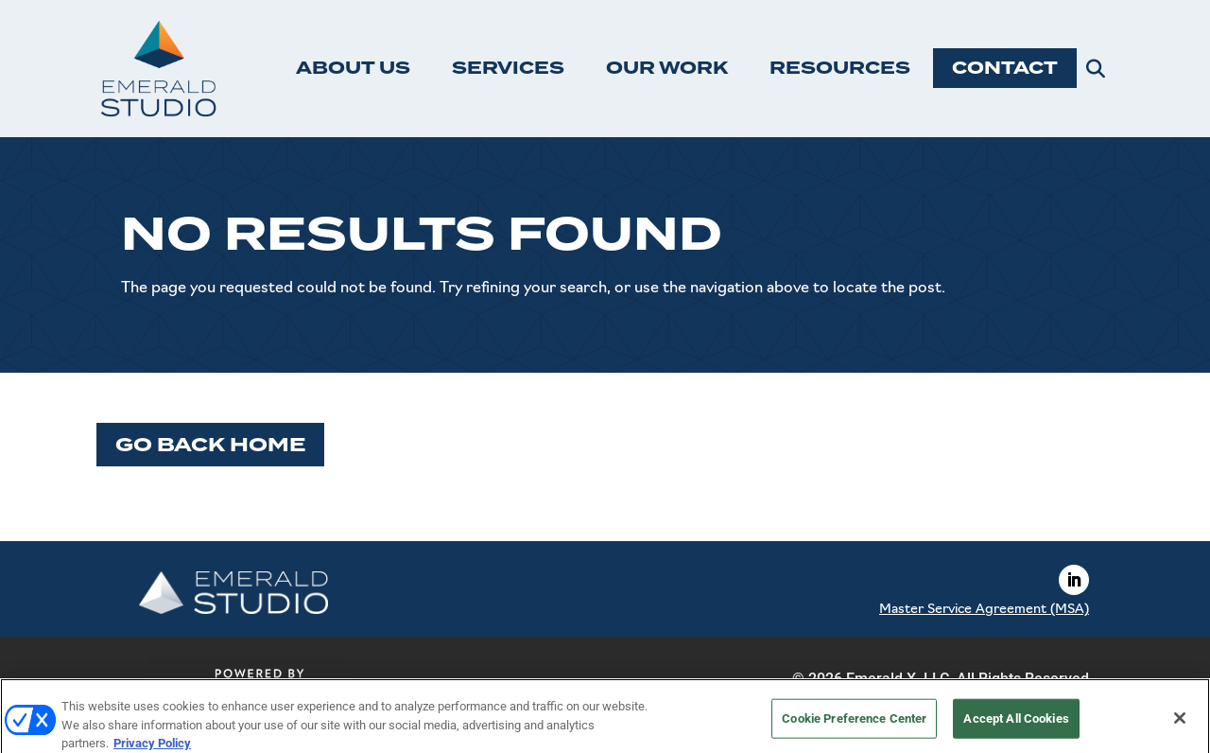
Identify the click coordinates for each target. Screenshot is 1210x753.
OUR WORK (667, 68)
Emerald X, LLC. (899, 679)
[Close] (1180, 723)
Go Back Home (210, 444)
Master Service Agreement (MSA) (984, 610)
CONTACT (1005, 68)
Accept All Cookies (1015, 724)
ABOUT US (353, 68)
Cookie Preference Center (854, 724)
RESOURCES (839, 68)
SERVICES (508, 68)
